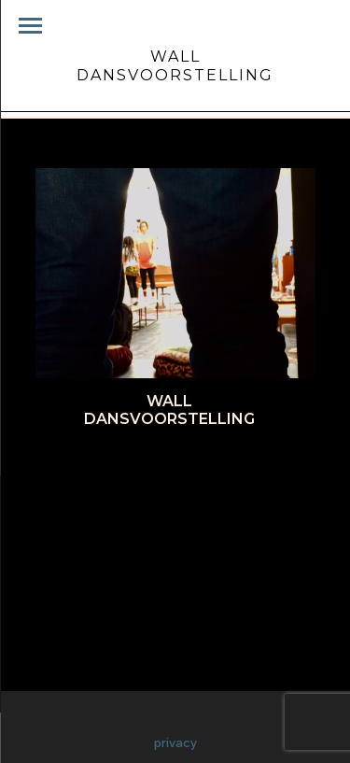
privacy (175, 743)
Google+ (169, 489)
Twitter (168, 467)
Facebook (87, 467)
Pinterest (250, 467)
